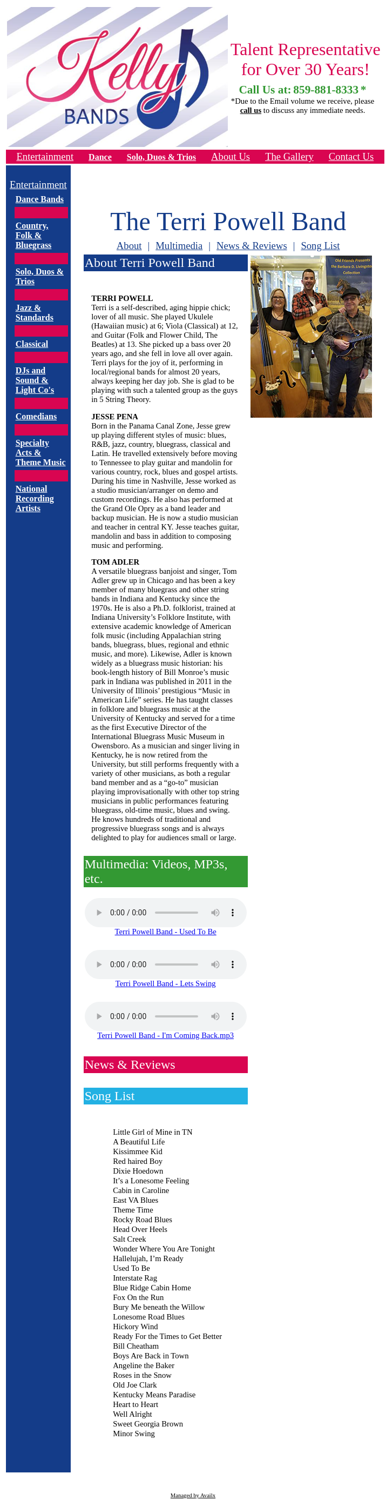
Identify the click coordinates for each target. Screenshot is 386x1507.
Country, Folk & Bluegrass (34, 235)
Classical (32, 344)
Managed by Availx (193, 1495)
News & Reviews (251, 245)
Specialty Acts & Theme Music (41, 452)
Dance (100, 157)
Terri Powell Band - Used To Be (165, 931)
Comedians (36, 416)
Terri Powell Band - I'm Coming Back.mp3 (165, 1035)
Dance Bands (40, 199)
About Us (230, 156)
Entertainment (44, 156)
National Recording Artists (35, 498)
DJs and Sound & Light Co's (35, 380)
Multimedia (178, 245)
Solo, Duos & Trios (161, 157)
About (129, 245)
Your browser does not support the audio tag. (166, 912)
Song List (320, 245)
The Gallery (289, 156)
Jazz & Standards (34, 312)
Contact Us (351, 156)
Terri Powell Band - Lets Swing (166, 983)
